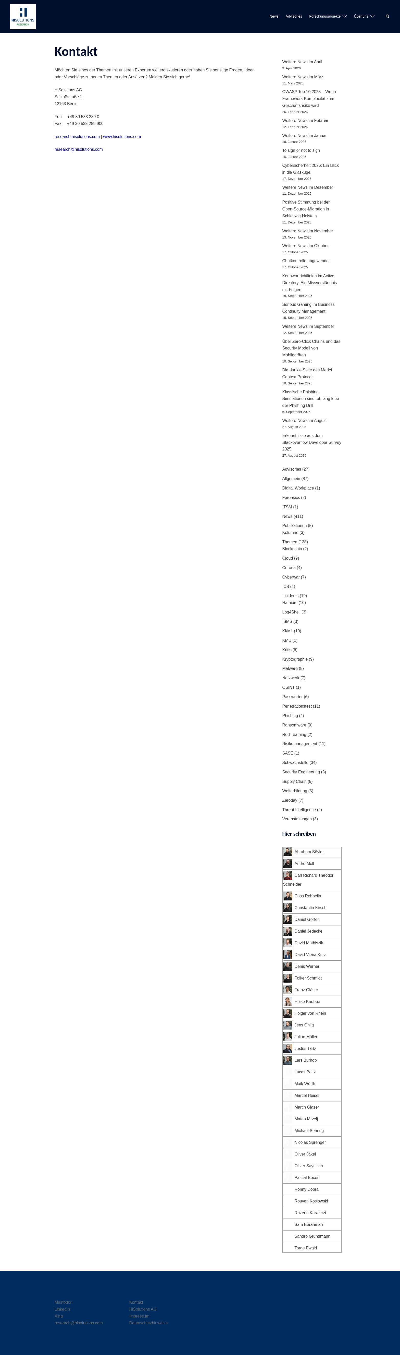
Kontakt (136, 1302)
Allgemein (291, 478)
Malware (290, 668)
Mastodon (63, 1302)
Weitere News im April (302, 62)
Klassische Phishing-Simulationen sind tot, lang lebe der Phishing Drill (310, 399)
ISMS (287, 621)
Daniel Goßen (307, 919)
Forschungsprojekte (325, 16)
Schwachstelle (295, 762)
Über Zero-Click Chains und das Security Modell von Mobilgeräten (311, 348)
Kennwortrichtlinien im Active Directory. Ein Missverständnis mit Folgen (309, 283)
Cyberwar (291, 577)
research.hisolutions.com (77, 136)
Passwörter (292, 697)
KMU (287, 640)
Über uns (361, 16)
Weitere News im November (307, 231)
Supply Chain (294, 781)
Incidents (290, 596)
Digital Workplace (298, 488)
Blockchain (292, 549)
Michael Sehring (309, 1130)
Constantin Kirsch (311, 908)
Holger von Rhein (310, 1013)
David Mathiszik (309, 943)
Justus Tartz (305, 1048)
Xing (59, 1316)
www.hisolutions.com (122, 136)
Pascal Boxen (307, 1177)
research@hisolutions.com (79, 149)
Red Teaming (294, 734)
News (274, 16)
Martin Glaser (307, 1107)
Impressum (139, 1316)
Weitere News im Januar (304, 135)
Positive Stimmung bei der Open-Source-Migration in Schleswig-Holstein (306, 209)
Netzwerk (290, 678)
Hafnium (290, 602)
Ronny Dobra (307, 1189)
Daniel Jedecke (308, 931)
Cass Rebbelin (308, 896)
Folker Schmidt (308, 978)
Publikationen (294, 525)
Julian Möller (306, 1037)
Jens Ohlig (304, 1025)
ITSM (287, 507)
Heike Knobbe (307, 1001)
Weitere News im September (308, 326)
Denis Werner (307, 966)
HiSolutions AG (143, 1309)
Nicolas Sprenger (310, 1142)
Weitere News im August (304, 420)
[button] (388, 17)
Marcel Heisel (307, 1095)
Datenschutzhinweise (148, 1323)
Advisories (294, 16)
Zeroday (289, 800)
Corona (289, 568)
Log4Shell (291, 612)
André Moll (304, 863)
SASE (287, 753)
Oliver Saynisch (309, 1166)
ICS (285, 586)
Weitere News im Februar (305, 120)
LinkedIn (62, 1309)
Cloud (287, 558)
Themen (289, 542)
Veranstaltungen (297, 819)
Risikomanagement (299, 744)
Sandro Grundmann (313, 1236)
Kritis (287, 650)
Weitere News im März (302, 77)
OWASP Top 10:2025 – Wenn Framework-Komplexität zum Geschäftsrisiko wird (309, 99)
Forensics (291, 497)
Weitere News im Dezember (307, 187)
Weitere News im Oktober (305, 246)
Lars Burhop (306, 1060)
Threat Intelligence (299, 810)
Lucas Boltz (305, 1072)
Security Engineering (301, 772)
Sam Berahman (309, 1224)
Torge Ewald (306, 1248)
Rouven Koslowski (311, 1201)
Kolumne (290, 532)
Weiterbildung (294, 791)
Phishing (290, 715)
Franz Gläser (306, 990)
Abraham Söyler (309, 852)
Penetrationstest (297, 706)
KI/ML (287, 631)
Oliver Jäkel (305, 1154)
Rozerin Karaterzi (310, 1213)
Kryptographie (295, 659)
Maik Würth (305, 1084)
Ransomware (294, 725)
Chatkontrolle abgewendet (306, 261)
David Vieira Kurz (310, 954)
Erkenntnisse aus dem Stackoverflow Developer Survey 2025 (311, 442)
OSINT (288, 687)
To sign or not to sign (301, 150)
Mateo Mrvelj (306, 1119)
